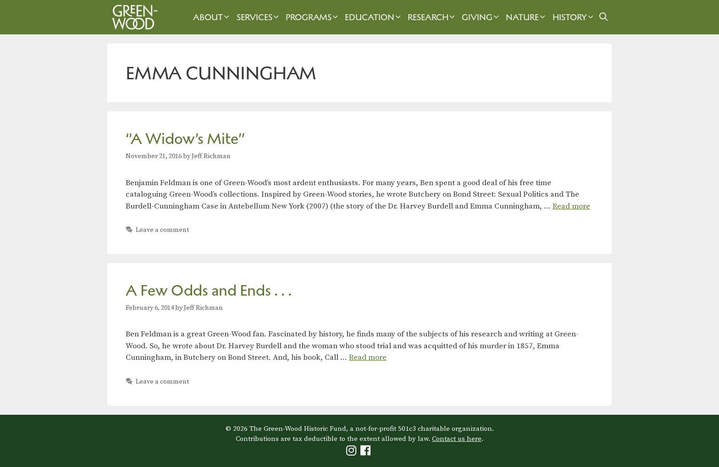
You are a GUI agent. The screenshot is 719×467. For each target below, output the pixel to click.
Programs (313, 17)
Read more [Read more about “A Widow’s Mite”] (571, 206)
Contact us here (456, 438)
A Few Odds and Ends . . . (209, 290)
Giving (481, 17)
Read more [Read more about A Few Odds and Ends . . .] (368, 357)
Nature (527, 17)
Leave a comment (162, 230)
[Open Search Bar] (604, 17)
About (212, 17)
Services (259, 17)
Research (432, 17)
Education (374, 17)
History (574, 17)
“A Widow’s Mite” (185, 138)
